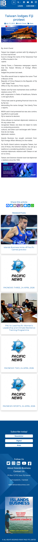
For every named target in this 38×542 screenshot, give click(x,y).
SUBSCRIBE (30, 6)
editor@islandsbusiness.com (18, 485)
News (31, 23)
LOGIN (20, 6)
